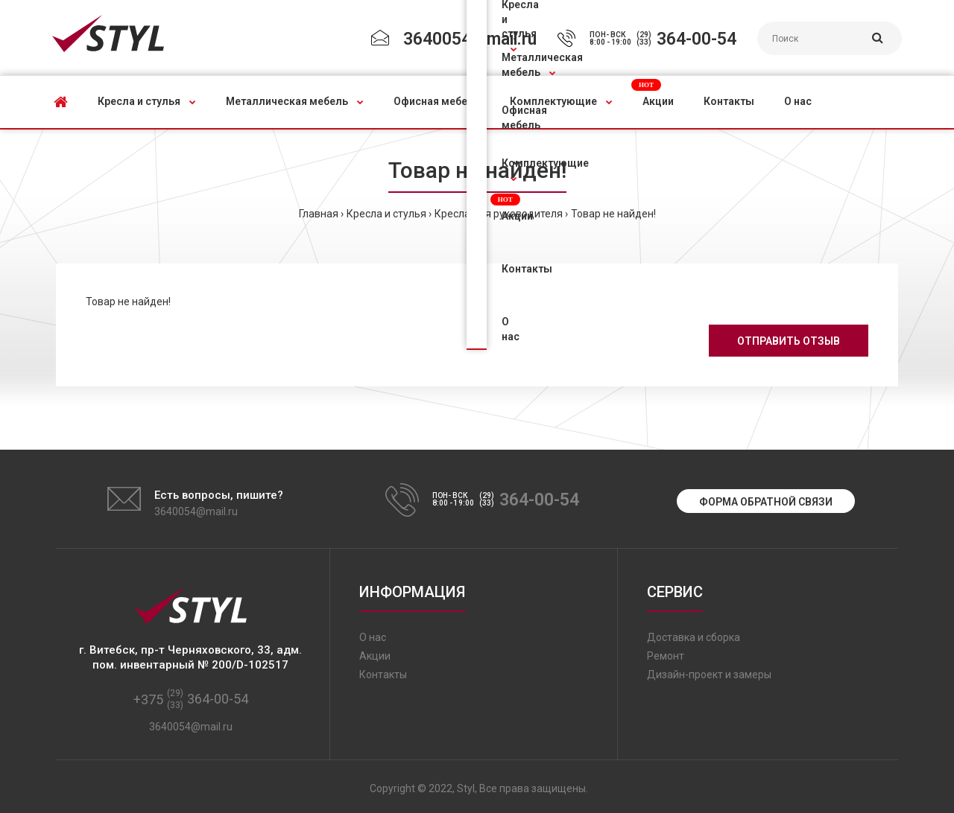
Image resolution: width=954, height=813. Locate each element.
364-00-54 (696, 39)
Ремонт (665, 656)
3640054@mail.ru (470, 39)
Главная (318, 214)
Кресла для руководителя (499, 214)
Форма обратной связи (766, 502)
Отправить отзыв (788, 341)
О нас (372, 637)
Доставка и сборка (693, 637)
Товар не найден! (613, 214)
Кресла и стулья (386, 214)
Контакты (383, 674)
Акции (375, 656)
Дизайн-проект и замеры (709, 674)
